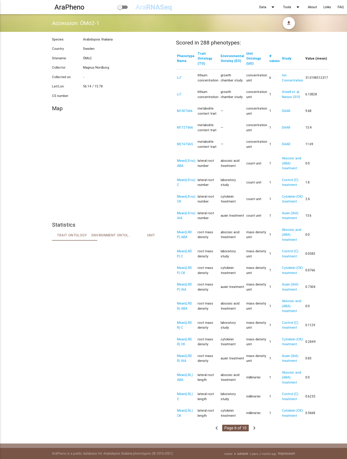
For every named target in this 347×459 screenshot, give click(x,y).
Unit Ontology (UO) (253, 58)
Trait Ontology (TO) (205, 58)
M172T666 (185, 127)
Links (327, 7)
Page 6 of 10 (235, 427)
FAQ (341, 7)
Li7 (179, 77)
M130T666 (185, 111)
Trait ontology (72, 235)
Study (286, 58)
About (312, 7)
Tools (292, 7)
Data (267, 7)
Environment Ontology (111, 235)
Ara (153, 7)
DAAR (286, 111)
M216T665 (185, 144)
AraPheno (69, 7)
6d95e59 (242, 454)
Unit (151, 235)
